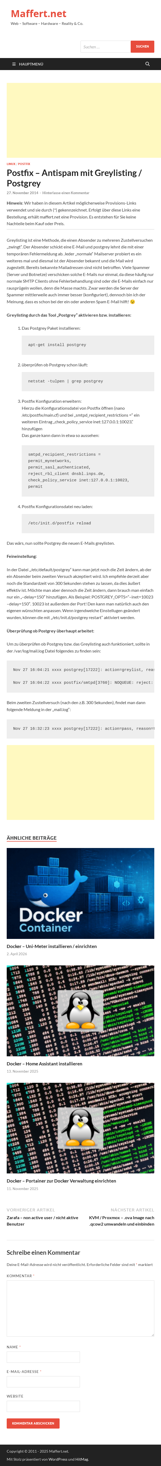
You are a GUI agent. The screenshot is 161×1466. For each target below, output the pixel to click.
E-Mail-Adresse (24, 1371)
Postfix (24, 164)
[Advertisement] (84, 120)
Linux (11, 164)
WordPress (58, 1459)
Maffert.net (39, 13)
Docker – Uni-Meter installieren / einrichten (52, 946)
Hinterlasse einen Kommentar (65, 193)
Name (14, 1347)
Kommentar (21, 1276)
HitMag (81, 1459)
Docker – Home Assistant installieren (44, 1063)
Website (15, 1396)
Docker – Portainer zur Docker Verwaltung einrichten (61, 1181)
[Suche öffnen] (148, 64)
